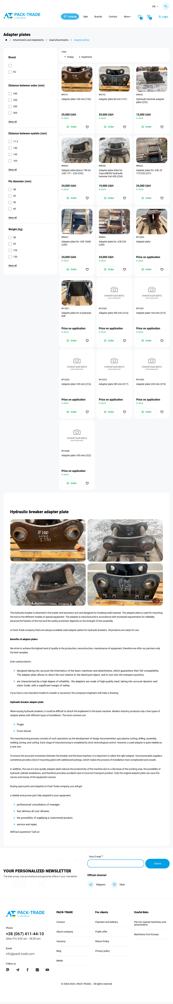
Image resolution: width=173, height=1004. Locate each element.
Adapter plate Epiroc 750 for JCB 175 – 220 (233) (76, 172)
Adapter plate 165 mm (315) (151, 314)
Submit (157, 865)
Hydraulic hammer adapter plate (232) (151, 101)
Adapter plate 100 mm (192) (76, 99)
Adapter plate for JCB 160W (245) (76, 244)
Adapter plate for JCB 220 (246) (112, 244)
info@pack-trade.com (20, 955)
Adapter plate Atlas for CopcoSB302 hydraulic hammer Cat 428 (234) (111, 174)
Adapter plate (144, 242)
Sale (87, 16)
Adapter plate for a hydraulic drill (76, 316)
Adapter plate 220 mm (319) (151, 386)
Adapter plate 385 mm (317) (114, 386)
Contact (115, 16)
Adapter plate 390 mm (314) (114, 314)
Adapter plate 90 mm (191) (113, 99)
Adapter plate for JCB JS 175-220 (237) (149, 172)
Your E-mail (95, 859)
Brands (100, 16)
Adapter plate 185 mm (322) (76, 457)
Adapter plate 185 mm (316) (76, 386)
